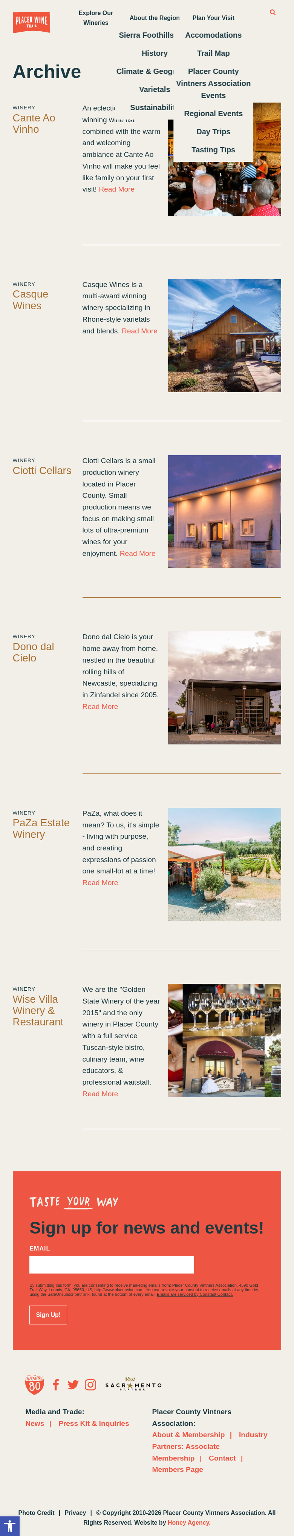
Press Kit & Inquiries (93, 1423)
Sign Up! (48, 1315)
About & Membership (188, 1435)
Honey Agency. (189, 1522)
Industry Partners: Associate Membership (209, 1446)
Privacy (75, 1513)
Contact (222, 1458)
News (34, 1423)
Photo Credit (36, 1513)
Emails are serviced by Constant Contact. (195, 1294)
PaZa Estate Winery (41, 828)
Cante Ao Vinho (34, 123)
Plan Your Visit (213, 18)
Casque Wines (31, 299)
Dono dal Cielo (33, 652)
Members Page (177, 1469)
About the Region (155, 18)
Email (39, 1249)
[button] (10, 1526)
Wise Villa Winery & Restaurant (38, 1010)
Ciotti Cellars (42, 470)
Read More (117, 189)
